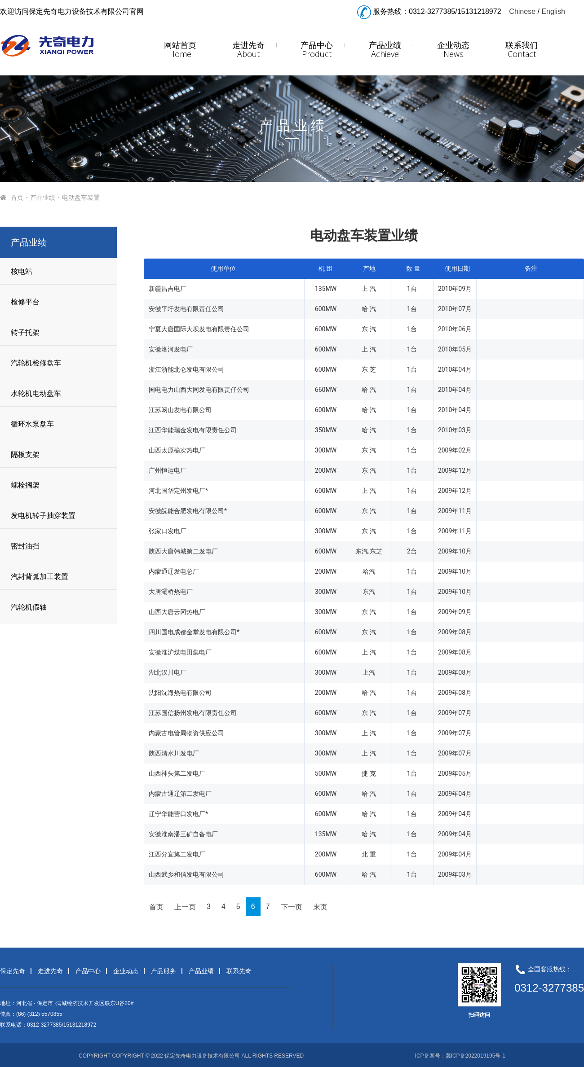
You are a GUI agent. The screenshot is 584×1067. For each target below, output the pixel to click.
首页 (17, 197)
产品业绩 (385, 49)
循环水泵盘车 (32, 424)
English (553, 11)
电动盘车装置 (81, 197)
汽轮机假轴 (29, 607)
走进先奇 (248, 49)
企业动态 (453, 49)
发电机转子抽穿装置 (43, 515)
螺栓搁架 (25, 485)
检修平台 (25, 302)
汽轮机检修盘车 (36, 363)
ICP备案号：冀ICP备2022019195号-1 (460, 1056)
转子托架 (25, 332)
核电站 (21, 271)
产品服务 (163, 971)
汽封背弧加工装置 (39, 576)
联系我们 (521, 49)
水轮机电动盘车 (36, 393)
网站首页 (180, 49)
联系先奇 (239, 971)
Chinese (522, 11)
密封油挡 (25, 546)
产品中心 (317, 49)
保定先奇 (12, 971)
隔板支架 (25, 454)
